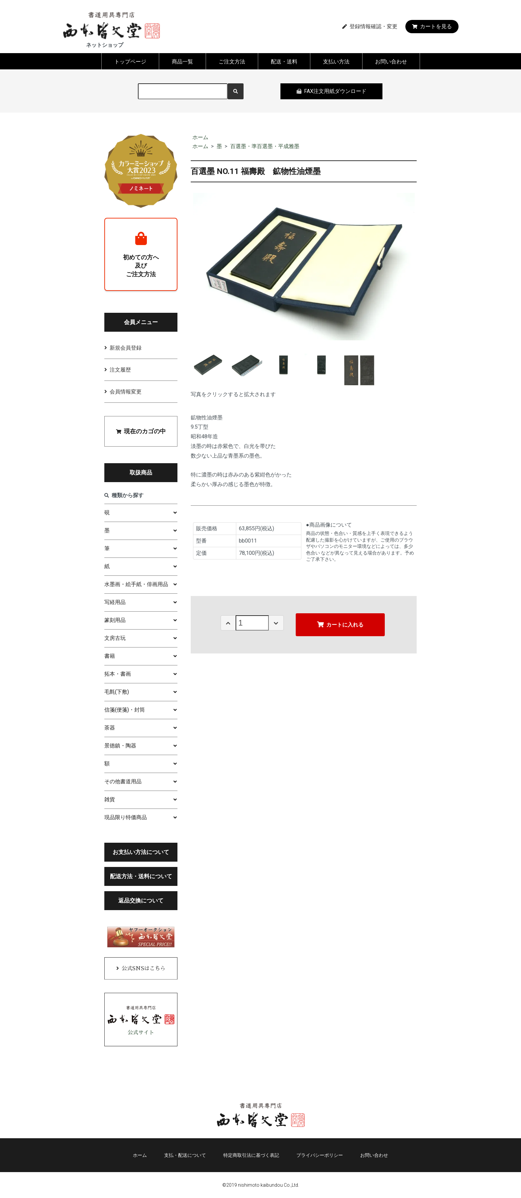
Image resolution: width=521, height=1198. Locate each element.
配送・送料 (284, 61)
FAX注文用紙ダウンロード (331, 91)
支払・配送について (185, 1155)
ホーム (200, 137)
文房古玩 (115, 638)
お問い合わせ (391, 61)
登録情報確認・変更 (369, 26)
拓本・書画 (117, 674)
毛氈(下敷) (116, 692)
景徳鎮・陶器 (120, 745)
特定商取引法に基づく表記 (251, 1155)
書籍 (109, 656)
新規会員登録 (126, 348)
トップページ (130, 61)
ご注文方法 (232, 61)
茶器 (109, 728)
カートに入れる (340, 624)
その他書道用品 (123, 781)
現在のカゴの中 (141, 431)
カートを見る (432, 26)
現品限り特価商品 (125, 817)
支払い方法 (336, 61)
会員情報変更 (126, 391)
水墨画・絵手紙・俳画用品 (136, 584)
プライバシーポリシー (319, 1155)
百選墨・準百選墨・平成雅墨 (264, 146)
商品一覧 (182, 61)
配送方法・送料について (141, 876)
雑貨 (109, 799)
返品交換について (140, 900)
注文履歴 (120, 370)
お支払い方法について (141, 852)
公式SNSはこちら (143, 968)
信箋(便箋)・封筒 (124, 710)
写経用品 (115, 602)
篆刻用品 (115, 620)
